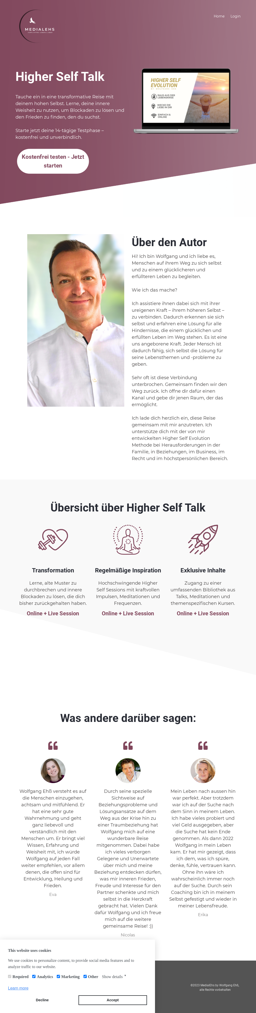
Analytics (45, 977)
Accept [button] (113, 1000)
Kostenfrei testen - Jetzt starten (53, 161)
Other (93, 977)
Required (20, 977)
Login (235, 16)
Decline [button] (42, 1000)
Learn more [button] (18, 988)
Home (219, 16)
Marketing (70, 977)
